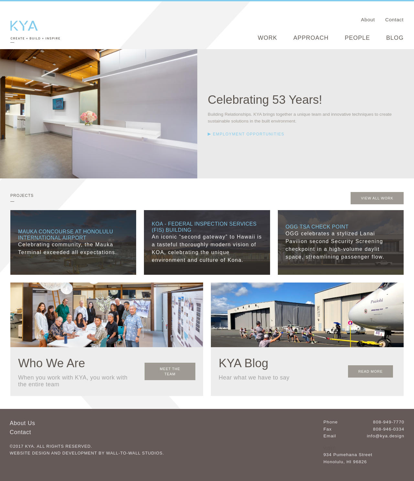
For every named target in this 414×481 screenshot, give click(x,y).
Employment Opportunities (248, 134)
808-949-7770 (388, 421)
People (357, 38)
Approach (311, 38)
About (368, 19)
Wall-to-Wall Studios (134, 452)
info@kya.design (385, 435)
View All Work (377, 198)
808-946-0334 (388, 428)
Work (267, 38)
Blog (395, 38)
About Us (22, 422)
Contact (394, 19)
